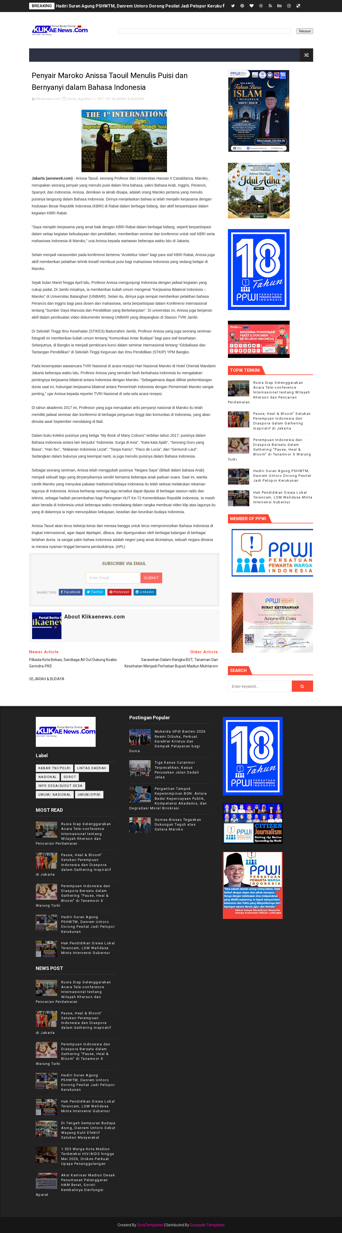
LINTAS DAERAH (91, 768)
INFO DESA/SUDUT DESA (60, 786)
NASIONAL (47, 777)
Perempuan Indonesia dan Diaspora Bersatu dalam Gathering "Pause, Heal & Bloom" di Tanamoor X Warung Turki (269, 449)
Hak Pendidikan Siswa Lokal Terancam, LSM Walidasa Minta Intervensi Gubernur (283, 497)
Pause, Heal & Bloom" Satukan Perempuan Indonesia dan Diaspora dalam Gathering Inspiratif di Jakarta (73, 864)
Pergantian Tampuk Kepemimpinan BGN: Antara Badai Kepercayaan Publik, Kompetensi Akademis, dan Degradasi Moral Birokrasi (168, 798)
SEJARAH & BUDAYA (128, 99)
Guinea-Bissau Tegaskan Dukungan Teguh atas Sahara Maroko (178, 824)
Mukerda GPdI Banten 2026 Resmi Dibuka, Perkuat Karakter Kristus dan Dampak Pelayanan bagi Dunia (167, 741)
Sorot (70, 777)
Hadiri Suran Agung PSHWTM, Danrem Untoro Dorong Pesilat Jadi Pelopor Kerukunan (142, 6)
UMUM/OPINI (89, 795)
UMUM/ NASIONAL (54, 795)
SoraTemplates (150, 1225)
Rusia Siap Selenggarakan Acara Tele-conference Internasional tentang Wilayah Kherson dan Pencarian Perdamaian (269, 392)
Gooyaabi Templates (207, 1225)
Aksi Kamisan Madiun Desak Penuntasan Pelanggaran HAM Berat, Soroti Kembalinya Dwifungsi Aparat (75, 1185)
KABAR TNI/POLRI (54, 768)
